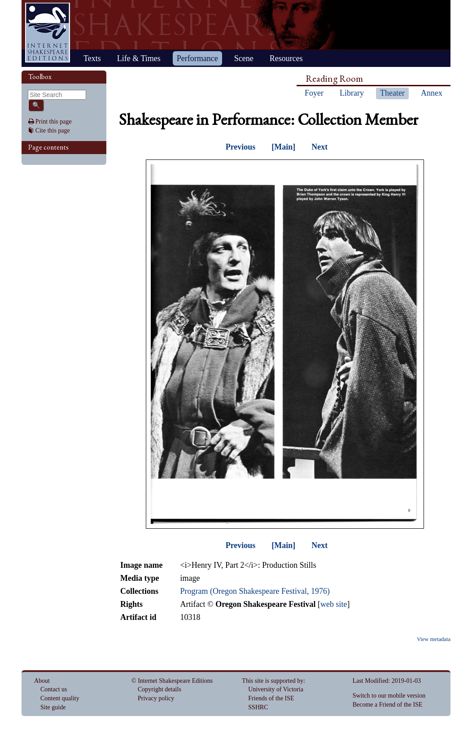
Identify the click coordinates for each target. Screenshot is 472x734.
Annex (431, 92)
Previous (241, 146)
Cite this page (52, 130)
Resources (286, 58)
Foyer (314, 92)
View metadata (433, 639)
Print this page (53, 121)
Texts (92, 58)
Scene (243, 58)
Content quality (59, 698)
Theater (392, 92)
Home (47, 32)
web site (333, 604)
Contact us (53, 689)
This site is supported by (272, 680)
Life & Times (139, 58)
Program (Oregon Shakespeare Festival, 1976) (254, 591)
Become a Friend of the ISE (388, 704)
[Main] (283, 146)
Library (352, 92)
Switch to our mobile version (389, 695)
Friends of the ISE (271, 698)
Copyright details (159, 689)
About (42, 680)
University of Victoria (275, 689)
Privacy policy (156, 698)
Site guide (53, 707)
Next (319, 146)
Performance (197, 58)
